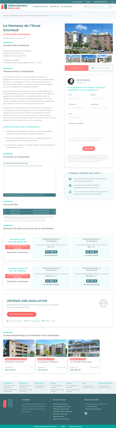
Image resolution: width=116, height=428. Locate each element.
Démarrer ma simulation (21, 314)
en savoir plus (77, 68)
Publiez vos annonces (61, 418)
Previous (65, 58)
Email (70, 112)
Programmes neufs (40, 8)
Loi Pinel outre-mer (60, 413)
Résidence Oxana (80, 359)
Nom (70, 93)
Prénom (93, 93)
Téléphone (72, 103)
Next (112, 58)
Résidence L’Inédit (47, 359)
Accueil (5, 15)
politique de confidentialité (89, 156)
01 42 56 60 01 (77, 2)
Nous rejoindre (58, 416)
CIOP (43, 220)
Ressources (54, 8)
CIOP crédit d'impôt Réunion (73, 390)
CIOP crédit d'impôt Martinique (25, 390)
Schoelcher (45, 15)
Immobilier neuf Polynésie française (88, 386)
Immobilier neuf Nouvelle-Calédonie (104, 386)
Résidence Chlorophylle (16, 359)
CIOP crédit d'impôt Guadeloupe (10, 390)
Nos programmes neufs (61, 406)
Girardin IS (37, 220)
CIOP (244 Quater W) (61, 408)
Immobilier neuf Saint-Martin (40, 386)
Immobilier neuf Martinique (24, 386)
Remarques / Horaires (76, 122)
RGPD (63, 426)
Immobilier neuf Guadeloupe (9, 386)
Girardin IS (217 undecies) (62, 411)
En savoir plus (66, 8)
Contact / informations (93, 408)
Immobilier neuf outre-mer (20, 15)
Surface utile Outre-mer (11, 217)
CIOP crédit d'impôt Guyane (57, 390)
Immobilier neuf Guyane (56, 386)
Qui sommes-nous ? (60, 404)
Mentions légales (75, 426)
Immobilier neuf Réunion (71, 386)
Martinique (35, 15)
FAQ (87, 2)
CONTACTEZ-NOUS (100, 2)
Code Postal (95, 103)
